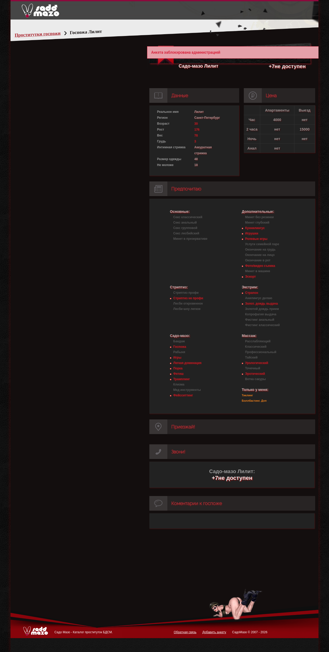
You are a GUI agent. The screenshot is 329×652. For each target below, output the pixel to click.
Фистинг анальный (259, 320)
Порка (177, 368)
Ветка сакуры (255, 379)
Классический (255, 346)
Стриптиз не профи (188, 298)
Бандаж (179, 341)
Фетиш (178, 373)
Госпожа (179, 346)
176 (196, 129)
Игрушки (251, 233)
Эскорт (250, 276)
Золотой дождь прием (262, 309)
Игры (177, 357)
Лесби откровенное (188, 303)
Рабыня (179, 352)
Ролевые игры (256, 239)
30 (196, 123)
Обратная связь (185, 632)
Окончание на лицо (260, 255)
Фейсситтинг (183, 395)
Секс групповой (185, 228)
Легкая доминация (187, 363)
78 (196, 135)
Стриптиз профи (186, 293)
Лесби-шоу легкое (186, 309)
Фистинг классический (262, 325)
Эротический (255, 373)
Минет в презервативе (190, 239)
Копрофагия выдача (260, 314)
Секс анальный (185, 222)
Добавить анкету (214, 632)
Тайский (251, 357)
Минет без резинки (259, 217)
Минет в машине (257, 271)
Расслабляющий (257, 341)
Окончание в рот (257, 260)
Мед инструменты (187, 390)
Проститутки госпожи (47, 34)
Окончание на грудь (260, 249)
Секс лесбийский (186, 233)
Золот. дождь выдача (261, 303)
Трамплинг (181, 379)
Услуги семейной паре (262, 244)
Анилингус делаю (258, 298)
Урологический (256, 363)
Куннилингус (255, 228)
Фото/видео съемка (260, 266)
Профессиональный (260, 352)
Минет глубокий (257, 222)
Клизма (178, 384)
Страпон (251, 293)
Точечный (252, 368)
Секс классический (187, 217)
